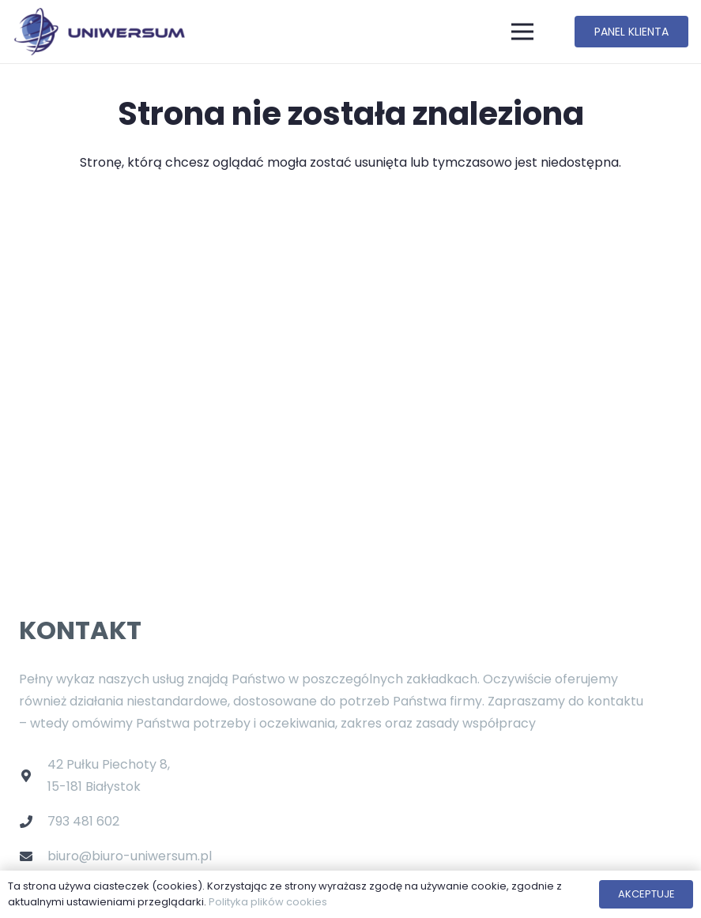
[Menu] (523, 31)
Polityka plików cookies (268, 901)
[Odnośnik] (99, 31)
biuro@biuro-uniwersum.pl (129, 856)
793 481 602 (83, 821)
